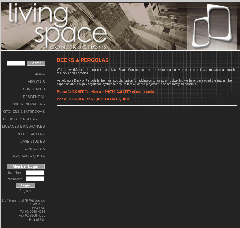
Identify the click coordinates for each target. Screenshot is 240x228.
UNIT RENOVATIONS (28, 104)
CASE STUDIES (32, 141)
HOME (40, 74)
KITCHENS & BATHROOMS (24, 111)
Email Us (37, 219)
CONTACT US (34, 149)
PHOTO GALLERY (31, 134)
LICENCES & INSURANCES (23, 126)
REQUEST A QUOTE (29, 156)
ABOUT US (36, 82)
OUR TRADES (34, 89)
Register (25, 191)
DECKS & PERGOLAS (20, 119)
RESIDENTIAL (34, 96)
